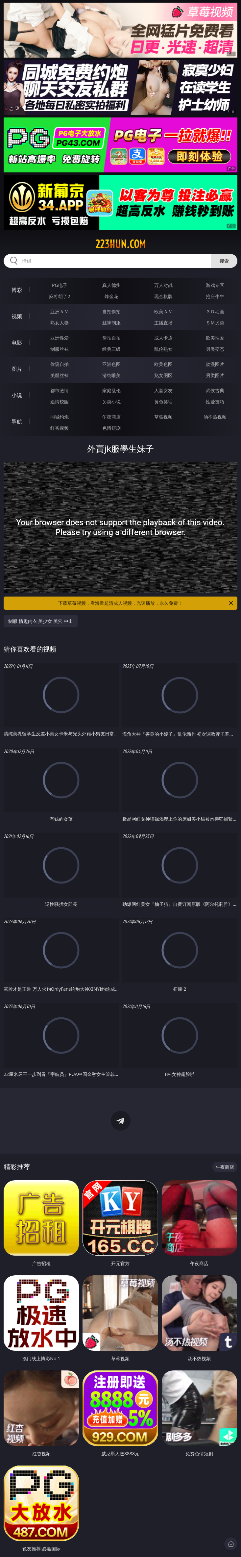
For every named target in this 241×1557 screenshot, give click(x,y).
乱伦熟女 (163, 349)
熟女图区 (163, 375)
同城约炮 (59, 417)
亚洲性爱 (59, 338)
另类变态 (215, 349)
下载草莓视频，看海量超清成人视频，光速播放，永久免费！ (146, 603)
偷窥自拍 (59, 364)
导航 (17, 421)
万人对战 (163, 285)
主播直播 (163, 322)
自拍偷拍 (111, 311)
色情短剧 (111, 428)
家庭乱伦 (111, 390)
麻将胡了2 (59, 296)
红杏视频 (59, 428)
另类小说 (111, 401)
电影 (17, 342)
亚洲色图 (111, 364)
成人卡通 (163, 338)
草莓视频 (163, 417)
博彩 (17, 290)
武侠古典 (215, 390)
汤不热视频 (215, 417)
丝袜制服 (111, 322)
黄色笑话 (163, 401)
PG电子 (59, 285)
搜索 (224, 261)
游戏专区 (215, 285)
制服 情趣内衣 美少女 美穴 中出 (40, 621)
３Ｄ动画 (215, 311)
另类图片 (215, 375)
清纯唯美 (111, 375)
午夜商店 (111, 417)
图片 (17, 368)
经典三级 (111, 349)
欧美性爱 (215, 338)
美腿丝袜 (59, 375)
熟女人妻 (59, 322)
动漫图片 (215, 364)
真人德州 (111, 285)
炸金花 (111, 296)
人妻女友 (163, 390)
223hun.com (120, 244)
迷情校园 (59, 401)
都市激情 (59, 390)
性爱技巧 (215, 401)
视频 (17, 316)
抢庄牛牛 (215, 296)
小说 (17, 395)
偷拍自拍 (111, 338)
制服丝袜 (59, 349)
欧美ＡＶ (163, 311)
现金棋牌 (163, 296)
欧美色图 (163, 364)
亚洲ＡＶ (59, 311)
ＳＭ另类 (215, 322)
